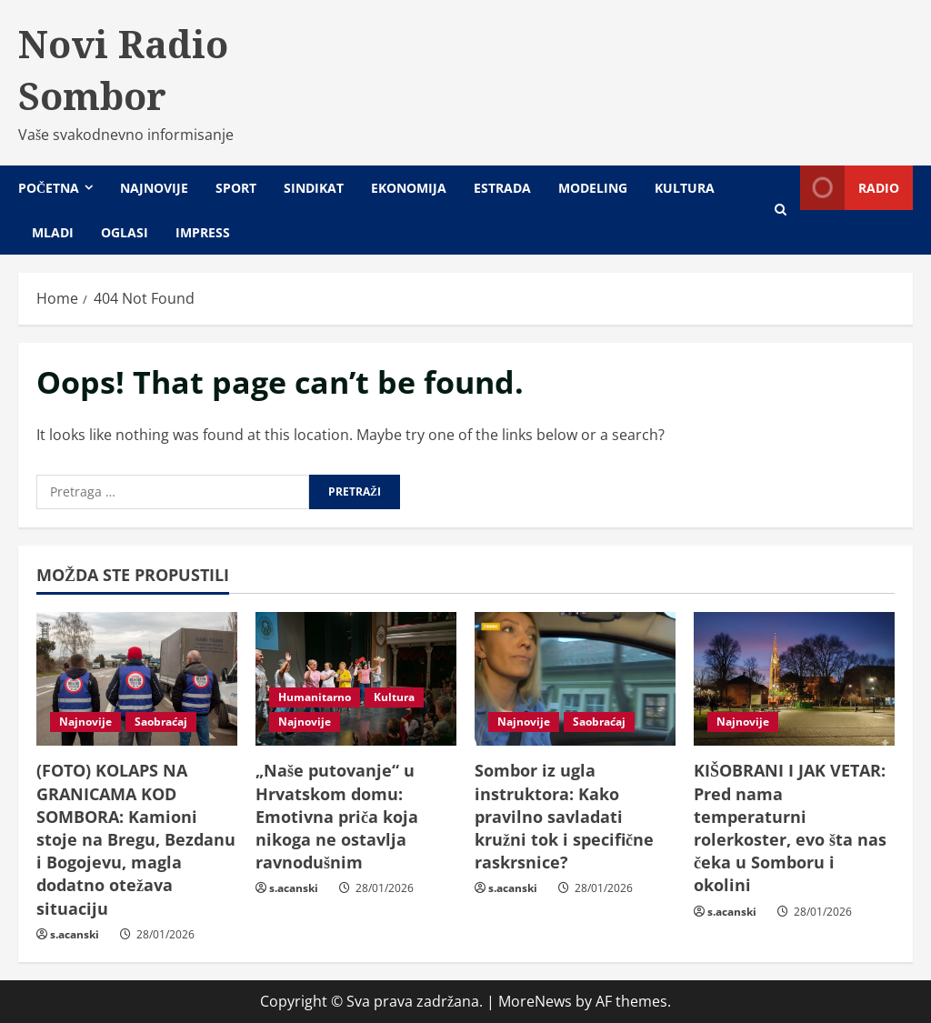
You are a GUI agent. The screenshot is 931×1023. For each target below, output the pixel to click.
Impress (202, 232)
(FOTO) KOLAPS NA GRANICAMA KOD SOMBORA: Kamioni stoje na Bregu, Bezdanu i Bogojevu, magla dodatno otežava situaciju (135, 838)
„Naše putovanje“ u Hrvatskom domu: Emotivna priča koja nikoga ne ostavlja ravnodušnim (336, 816)
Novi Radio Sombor (123, 69)
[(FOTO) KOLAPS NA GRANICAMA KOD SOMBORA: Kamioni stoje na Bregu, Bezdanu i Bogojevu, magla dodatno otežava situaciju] (136, 679)
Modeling (592, 187)
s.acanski (74, 934)
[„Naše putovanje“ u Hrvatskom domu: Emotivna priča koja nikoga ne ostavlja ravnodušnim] (355, 679)
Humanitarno (314, 697)
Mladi (53, 232)
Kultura (685, 187)
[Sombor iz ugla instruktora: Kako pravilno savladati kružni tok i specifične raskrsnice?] (575, 679)
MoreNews (535, 1001)
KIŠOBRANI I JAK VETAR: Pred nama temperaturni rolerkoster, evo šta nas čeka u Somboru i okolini (790, 827)
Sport (235, 187)
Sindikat (314, 187)
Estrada (502, 187)
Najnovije (154, 187)
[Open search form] (780, 209)
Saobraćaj (161, 721)
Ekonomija (408, 187)
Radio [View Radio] (849, 187)
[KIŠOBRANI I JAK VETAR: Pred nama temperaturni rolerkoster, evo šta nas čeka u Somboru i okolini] (794, 679)
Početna (48, 187)
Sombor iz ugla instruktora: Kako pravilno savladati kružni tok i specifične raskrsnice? (564, 816)
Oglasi (124, 232)
